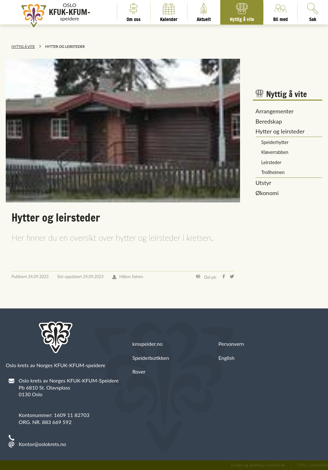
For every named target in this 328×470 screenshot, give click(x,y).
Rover (138, 371)
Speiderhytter (275, 142)
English (226, 358)
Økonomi (267, 192)
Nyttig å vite (242, 12)
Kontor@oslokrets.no (42, 444)
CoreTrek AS (275, 465)
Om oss (134, 12)
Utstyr (264, 182)
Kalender (169, 12)
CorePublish (318, 465)
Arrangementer (275, 111)
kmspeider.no (147, 344)
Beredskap (269, 121)
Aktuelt (204, 12)
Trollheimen (273, 172)
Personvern (231, 344)
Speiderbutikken (150, 358)
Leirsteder (271, 162)
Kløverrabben (274, 152)
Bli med (280, 12)
